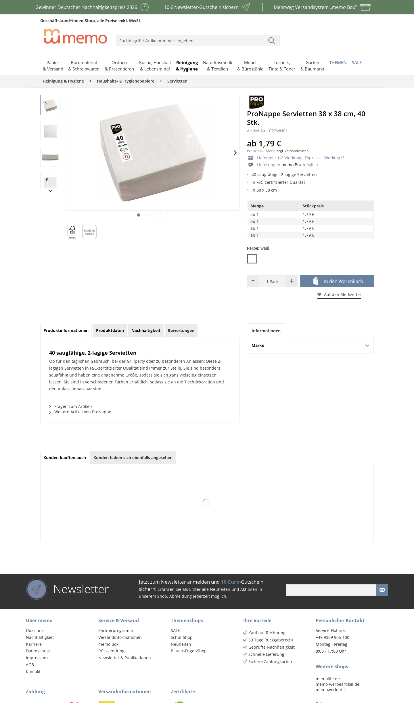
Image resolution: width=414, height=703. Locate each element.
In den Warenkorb (338, 281)
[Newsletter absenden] (382, 590)
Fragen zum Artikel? (70, 406)
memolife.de (328, 678)
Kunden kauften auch (64, 457)
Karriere (34, 644)
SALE (175, 630)
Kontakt (33, 671)
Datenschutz (38, 651)
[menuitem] (198, 38)
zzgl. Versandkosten (292, 150)
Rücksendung (111, 651)
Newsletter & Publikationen (124, 657)
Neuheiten (181, 644)
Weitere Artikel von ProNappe (80, 411)
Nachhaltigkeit (40, 637)
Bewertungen (181, 330)
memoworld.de (330, 689)
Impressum (37, 657)
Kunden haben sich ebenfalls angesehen (132, 457)
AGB (30, 664)
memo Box (291, 164)
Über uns (35, 630)
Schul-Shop (182, 637)
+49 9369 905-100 (332, 637)
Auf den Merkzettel (339, 294)
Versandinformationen (120, 637)
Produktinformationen (66, 330)
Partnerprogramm (115, 630)
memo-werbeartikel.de (337, 684)
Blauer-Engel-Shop (189, 651)
